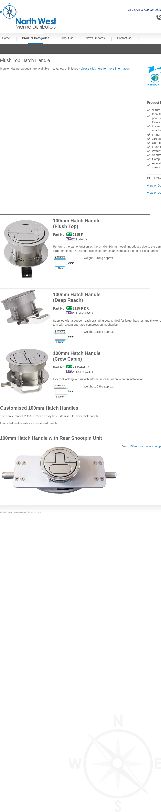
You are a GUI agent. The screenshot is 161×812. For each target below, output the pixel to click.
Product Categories (35, 38)
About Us (67, 38)
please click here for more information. (105, 68)
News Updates (95, 38)
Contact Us (124, 38)
